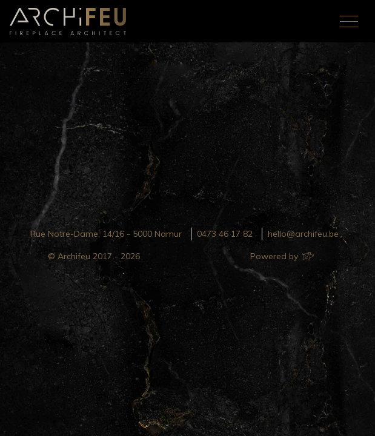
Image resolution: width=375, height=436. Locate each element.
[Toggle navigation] (349, 21)
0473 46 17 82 (225, 233)
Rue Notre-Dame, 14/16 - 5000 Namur (106, 233)
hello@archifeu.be (303, 233)
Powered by (281, 256)
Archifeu (70, 21)
